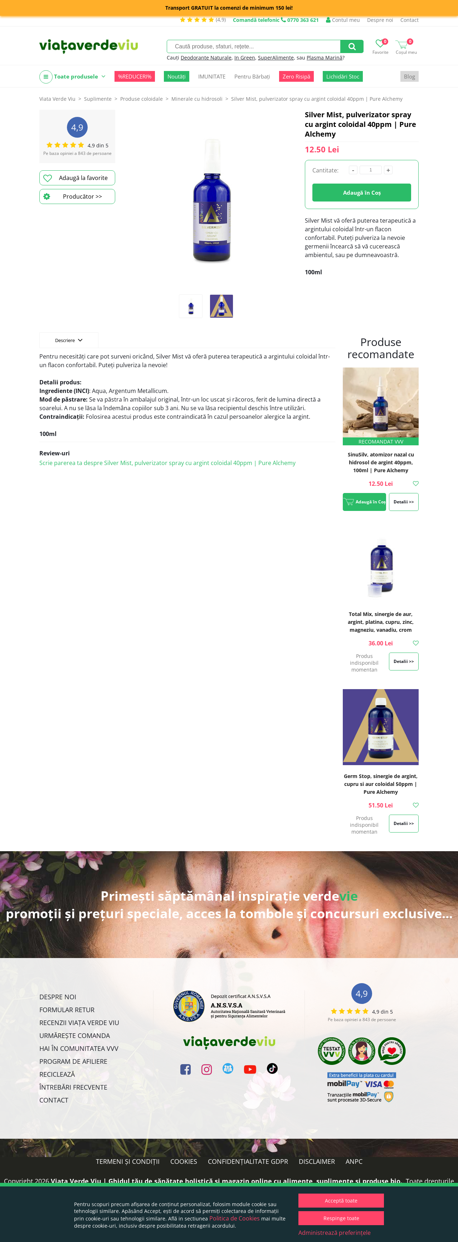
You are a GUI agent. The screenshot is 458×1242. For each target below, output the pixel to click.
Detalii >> (404, 502)
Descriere (69, 340)
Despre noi (380, 19)
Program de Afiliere (73, 1061)
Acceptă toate (341, 1200)
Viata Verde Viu (57, 98)
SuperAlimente (276, 57)
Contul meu (343, 19)
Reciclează (57, 1074)
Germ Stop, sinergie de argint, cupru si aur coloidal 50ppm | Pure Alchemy (381, 784)
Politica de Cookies (234, 1218)
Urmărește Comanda (74, 1035)
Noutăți (176, 76)
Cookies (183, 1161)
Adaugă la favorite (75, 178)
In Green (244, 57)
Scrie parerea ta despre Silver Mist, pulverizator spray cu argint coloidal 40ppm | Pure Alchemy (167, 463)
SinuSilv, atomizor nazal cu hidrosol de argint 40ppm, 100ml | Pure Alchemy (381, 462)
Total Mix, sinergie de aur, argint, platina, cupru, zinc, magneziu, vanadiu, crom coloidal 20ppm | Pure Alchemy (381, 630)
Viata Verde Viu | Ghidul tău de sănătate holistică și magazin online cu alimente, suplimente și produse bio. (226, 1181)
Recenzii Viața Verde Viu (79, 1022)
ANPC (354, 1161)
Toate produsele (72, 77)
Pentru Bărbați (252, 76)
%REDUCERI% (134, 76)
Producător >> (72, 196)
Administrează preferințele (334, 1233)
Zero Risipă (296, 76)
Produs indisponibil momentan (364, 663)
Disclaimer (317, 1161)
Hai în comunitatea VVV (78, 1048)
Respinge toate (341, 1218)
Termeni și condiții (128, 1161)
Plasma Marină (324, 57)
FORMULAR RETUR (66, 1009)
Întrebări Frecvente (73, 1087)
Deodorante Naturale (206, 57)
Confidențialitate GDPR (248, 1161)
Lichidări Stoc (342, 76)
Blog (409, 76)
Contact (409, 19)
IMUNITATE (211, 76)
